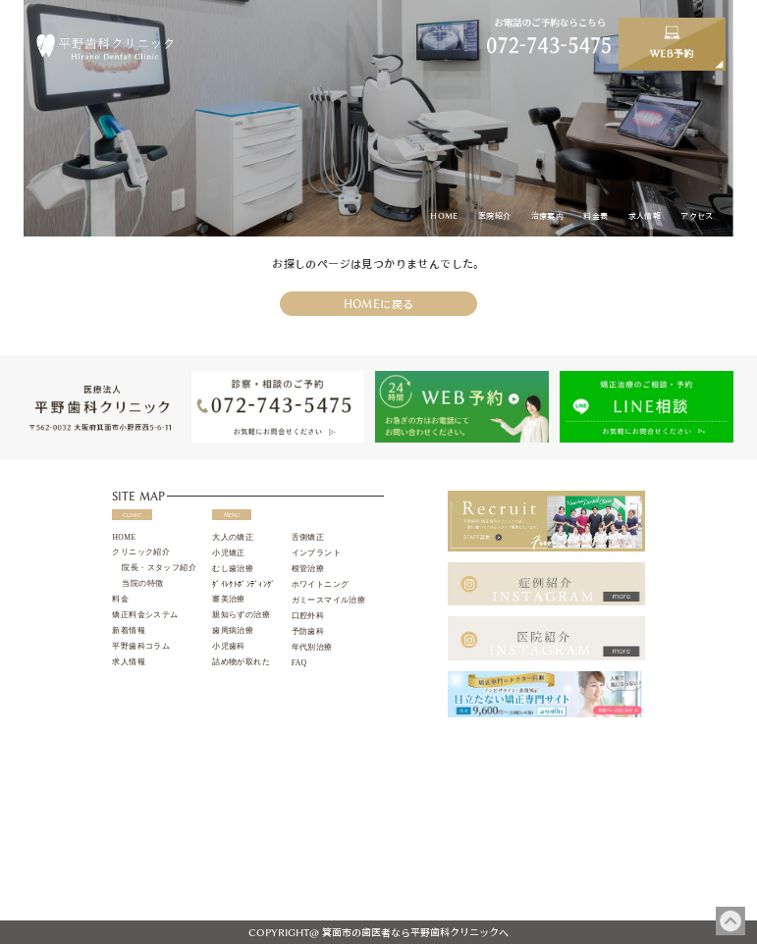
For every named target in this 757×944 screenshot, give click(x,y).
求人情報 (645, 216)
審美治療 (228, 599)
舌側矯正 (308, 537)
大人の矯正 (232, 537)
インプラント (316, 553)
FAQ (299, 662)
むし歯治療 (232, 568)
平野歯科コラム (141, 646)
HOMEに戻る (379, 303)
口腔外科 (308, 615)
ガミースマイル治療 (329, 600)
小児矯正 (228, 553)
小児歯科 (228, 646)
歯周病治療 (232, 630)
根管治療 (308, 568)
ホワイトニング (321, 584)
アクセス (697, 216)
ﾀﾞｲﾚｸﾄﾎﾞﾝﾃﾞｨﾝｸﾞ (243, 584)
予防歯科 (308, 631)
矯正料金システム (145, 614)
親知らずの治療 (241, 614)
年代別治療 (312, 647)
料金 (120, 599)
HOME (444, 216)
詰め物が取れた (241, 661)
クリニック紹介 (141, 552)
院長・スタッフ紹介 (159, 567)
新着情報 (128, 630)
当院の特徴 (142, 583)
